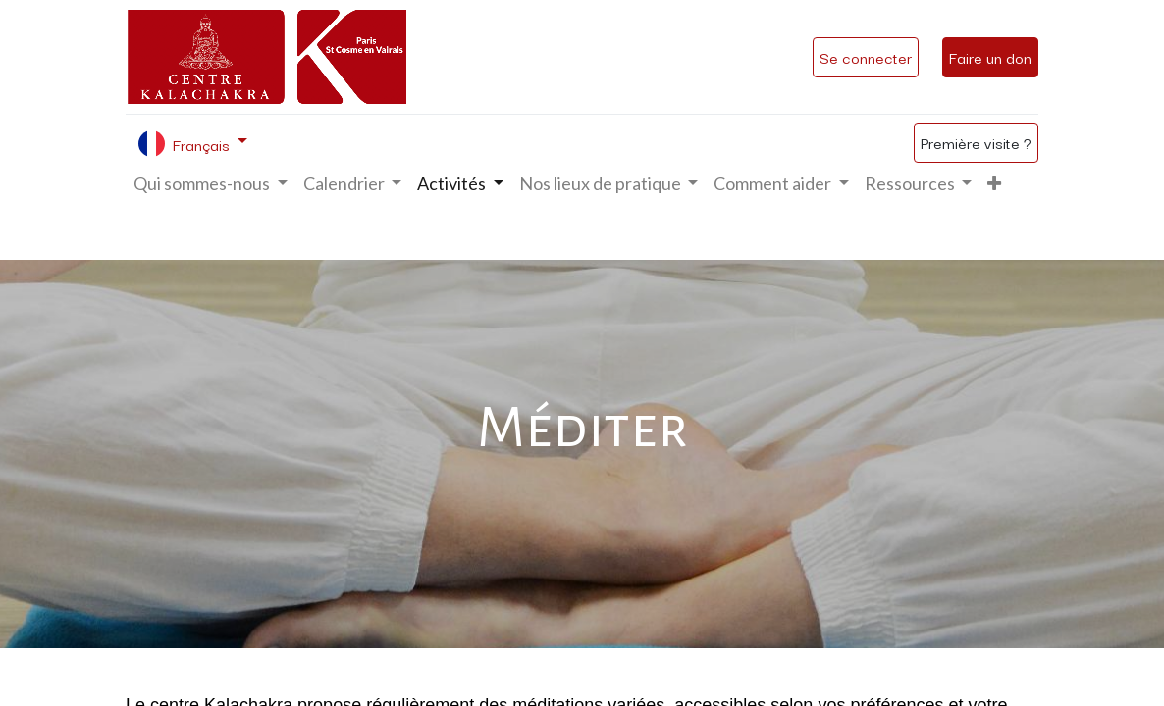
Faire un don (990, 57)
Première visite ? (976, 142)
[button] (994, 184)
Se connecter (866, 57)
